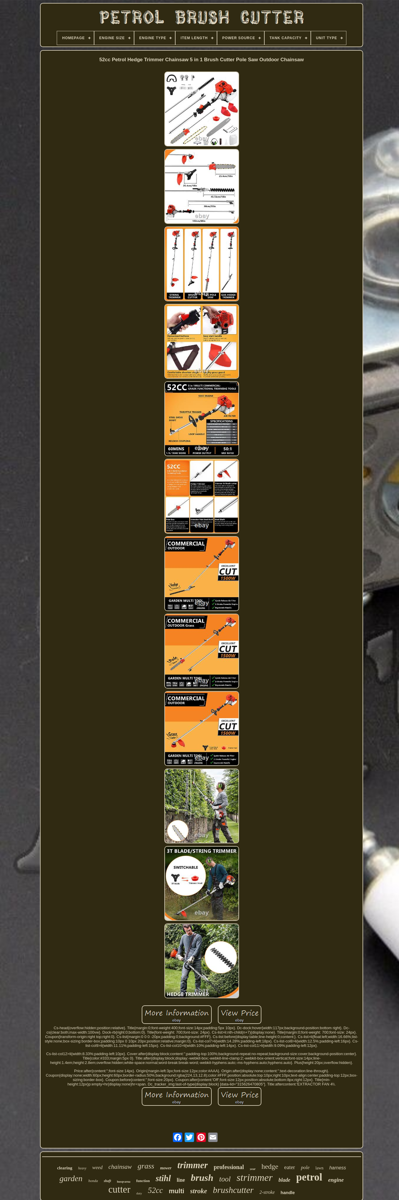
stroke (198, 1191)
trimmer (192, 1165)
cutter (119, 1189)
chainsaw (120, 1166)
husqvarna (124, 1181)
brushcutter (233, 1190)
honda (93, 1181)
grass (146, 1166)
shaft (107, 1181)
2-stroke (267, 1192)
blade (284, 1180)
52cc (155, 1190)
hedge (269, 1166)
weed (97, 1167)
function (143, 1181)
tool (225, 1179)
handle (288, 1192)
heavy (82, 1168)
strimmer (254, 1177)
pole (305, 1167)
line (181, 1180)
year (253, 1169)
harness (337, 1167)
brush (202, 1177)
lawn (319, 1168)
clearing (64, 1168)
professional (229, 1167)
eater (289, 1167)
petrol (309, 1177)
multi (176, 1191)
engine (336, 1180)
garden (70, 1178)
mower (165, 1168)
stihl (163, 1178)
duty (139, 1193)
